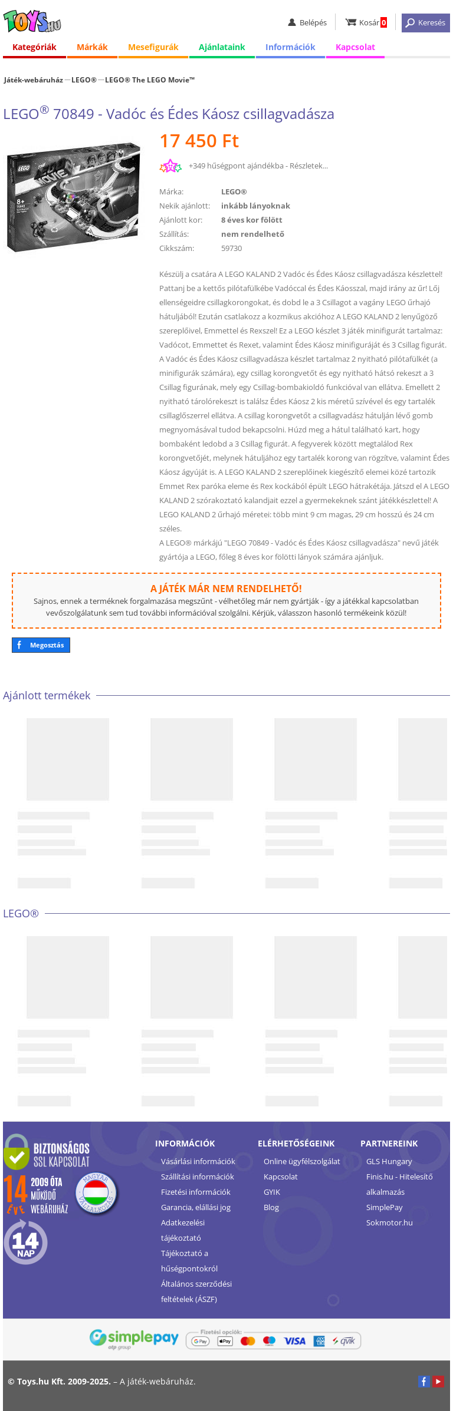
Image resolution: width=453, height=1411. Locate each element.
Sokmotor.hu (389, 1222)
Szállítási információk (197, 1176)
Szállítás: (174, 234)
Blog (271, 1207)
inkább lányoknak (255, 205)
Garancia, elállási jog (196, 1207)
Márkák (92, 46)
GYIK (272, 1192)
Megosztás (47, 644)
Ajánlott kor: (180, 219)
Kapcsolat (355, 46)
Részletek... (309, 165)
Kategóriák (34, 46)
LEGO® (84, 79)
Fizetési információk (196, 1192)
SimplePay (384, 1207)
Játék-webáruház (33, 79)
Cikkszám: (176, 248)
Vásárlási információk (198, 1161)
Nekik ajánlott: (184, 205)
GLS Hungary (389, 1161)
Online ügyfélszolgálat (302, 1161)
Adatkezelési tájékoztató (183, 1230)
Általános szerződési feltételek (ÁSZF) (196, 1291)
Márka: (171, 191)
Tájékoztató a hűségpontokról (189, 1261)
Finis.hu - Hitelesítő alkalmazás (399, 1184)
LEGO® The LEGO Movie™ (150, 79)
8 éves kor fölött (252, 219)
